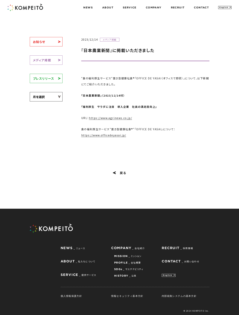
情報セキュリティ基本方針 (127, 296)
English (223, 7)
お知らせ (39, 41)
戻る (119, 173)
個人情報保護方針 (71, 296)
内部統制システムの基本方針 (179, 296)
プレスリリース (43, 78)
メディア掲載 (42, 60)
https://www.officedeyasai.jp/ (103, 135)
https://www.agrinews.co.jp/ (110, 118)
